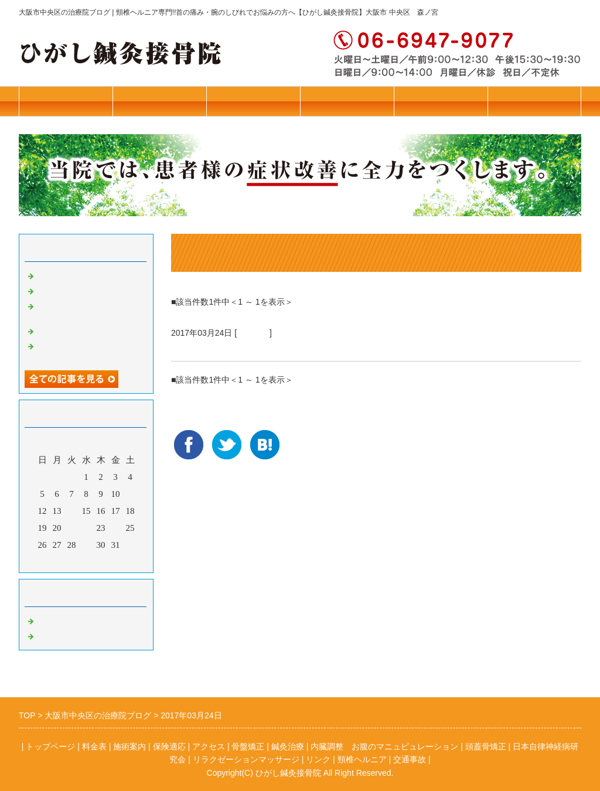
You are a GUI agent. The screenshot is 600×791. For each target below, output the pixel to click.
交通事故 (409, 759)
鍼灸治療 (253, 332)
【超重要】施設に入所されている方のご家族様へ (89, 350)
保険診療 (347, 101)
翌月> (108, 560)
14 (71, 511)
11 (130, 494)
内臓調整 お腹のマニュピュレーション (384, 746)
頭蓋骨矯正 (485, 746)
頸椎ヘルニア (362, 759)
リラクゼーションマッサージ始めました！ (89, 310)
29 (86, 545)
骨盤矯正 (53, 620)
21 (71, 528)
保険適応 (169, 746)
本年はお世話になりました (89, 274)
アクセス (441, 101)
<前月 (64, 560)
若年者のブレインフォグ (84, 330)
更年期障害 (197, 347)
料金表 (94, 746)
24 (115, 528)
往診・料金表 (66, 101)
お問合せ (534, 101)
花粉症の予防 (62, 290)
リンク (318, 759)
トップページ (159, 101)
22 (86, 528)
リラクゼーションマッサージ (246, 759)
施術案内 (253, 101)
